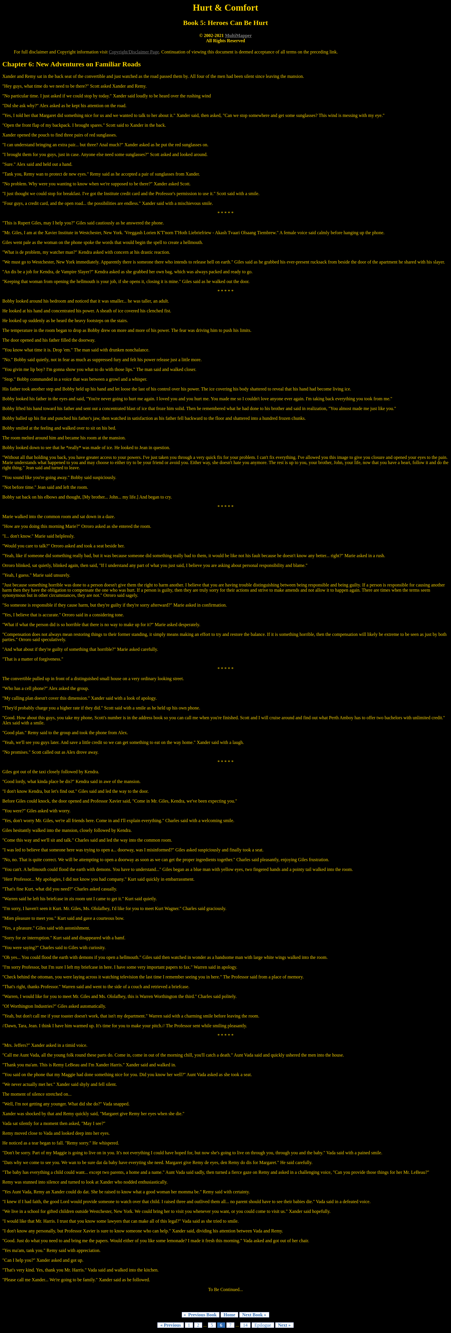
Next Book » (254, 1314)
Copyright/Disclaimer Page (134, 51)
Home (229, 1314)
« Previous (170, 1325)
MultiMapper (238, 35)
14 (245, 1325)
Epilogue (262, 1325)
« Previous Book (201, 1314)
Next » (284, 1325)
